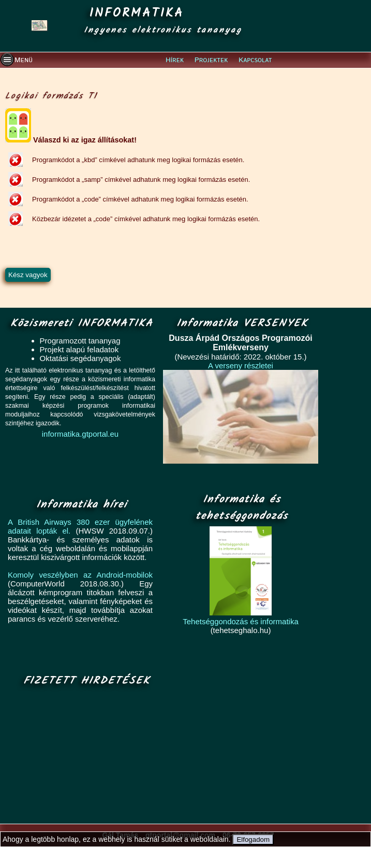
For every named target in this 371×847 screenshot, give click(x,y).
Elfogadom (253, 839)
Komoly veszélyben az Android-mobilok (80, 574)
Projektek (211, 60)
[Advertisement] (83, 756)
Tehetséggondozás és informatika (240, 621)
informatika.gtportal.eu (80, 433)
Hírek (175, 60)
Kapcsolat (255, 60)
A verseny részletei (240, 365)
